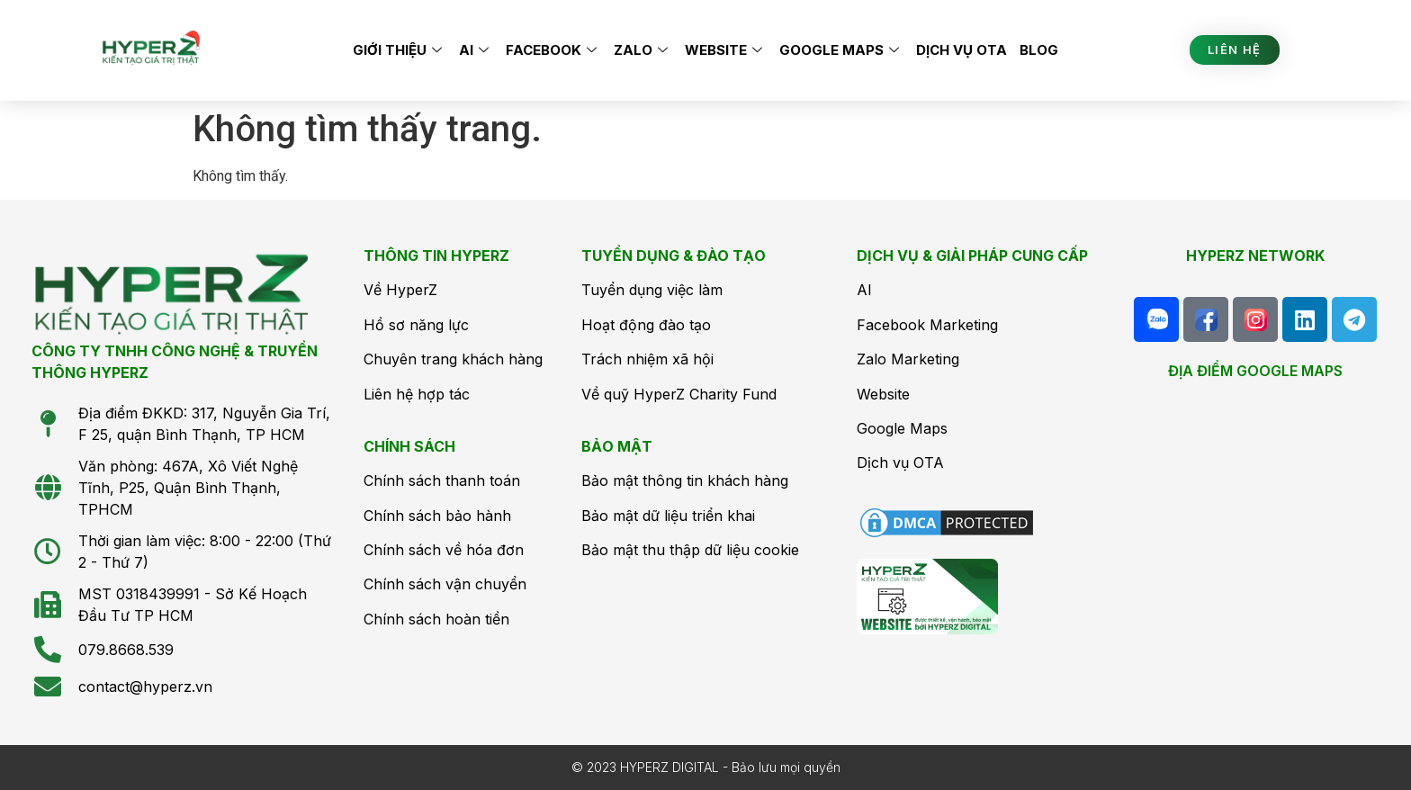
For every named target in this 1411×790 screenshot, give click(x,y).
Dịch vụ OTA (961, 49)
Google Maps (841, 49)
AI (476, 49)
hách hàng (506, 359)
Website (726, 49)
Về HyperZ (400, 290)
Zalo (643, 49)
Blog (1039, 49)
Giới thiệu (399, 49)
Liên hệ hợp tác (417, 394)
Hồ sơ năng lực (416, 325)
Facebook (553, 49)
